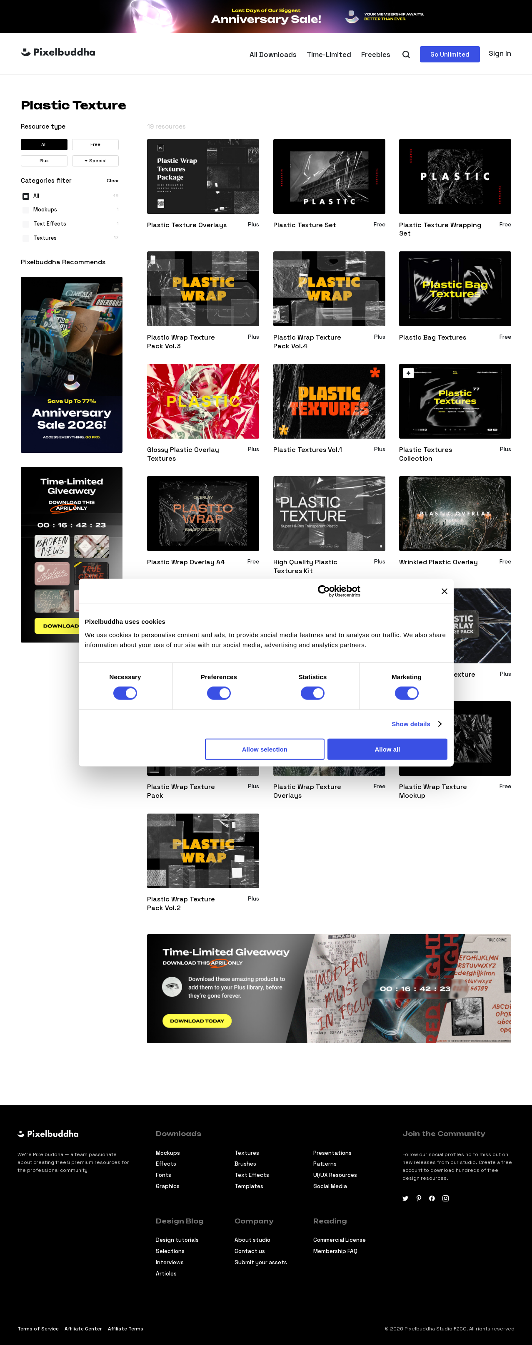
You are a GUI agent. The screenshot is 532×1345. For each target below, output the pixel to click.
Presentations (332, 1153)
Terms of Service (38, 1328)
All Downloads (273, 54)
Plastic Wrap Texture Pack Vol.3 (181, 341)
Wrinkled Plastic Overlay (438, 562)
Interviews (170, 1262)
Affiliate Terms (125, 1328)
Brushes (245, 1163)
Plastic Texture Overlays (187, 225)
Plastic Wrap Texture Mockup (433, 791)
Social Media (330, 1186)
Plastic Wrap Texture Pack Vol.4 (307, 341)
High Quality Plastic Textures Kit (305, 566)
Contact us (250, 1251)
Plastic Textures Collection (425, 454)
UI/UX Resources (335, 1175)
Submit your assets (261, 1262)
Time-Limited (329, 54)
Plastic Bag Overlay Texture (305, 678)
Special (95, 161)
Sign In (500, 53)
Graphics (168, 1186)
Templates (249, 1186)
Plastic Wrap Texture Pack (181, 791)
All (44, 144)
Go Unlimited (450, 54)
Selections (170, 1251)
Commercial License (339, 1240)
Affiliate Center (83, 1328)
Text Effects (252, 1175)
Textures (247, 1153)
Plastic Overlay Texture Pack (437, 678)
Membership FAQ (335, 1251)
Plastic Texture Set (304, 225)
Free (95, 144)
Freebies (375, 54)
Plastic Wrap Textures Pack (182, 678)
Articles (166, 1273)
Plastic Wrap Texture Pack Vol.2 (181, 903)
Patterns (325, 1163)
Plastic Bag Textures (432, 337)
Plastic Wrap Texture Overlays (307, 791)
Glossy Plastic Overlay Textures (183, 454)
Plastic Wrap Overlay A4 (186, 562)
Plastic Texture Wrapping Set (440, 229)
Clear (113, 180)
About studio (252, 1240)
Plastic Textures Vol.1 (307, 450)
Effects (166, 1163)
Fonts (163, 1175)
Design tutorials (177, 1240)
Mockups (168, 1153)
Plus (44, 161)
